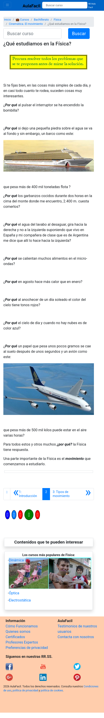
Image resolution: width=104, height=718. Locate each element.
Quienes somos (18, 631)
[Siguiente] (72, 494)
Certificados (15, 637)
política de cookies (52, 690)
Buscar (79, 33)
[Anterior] (26, 494)
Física (57, 19)
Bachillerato (41, 19)
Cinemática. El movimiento (26, 23)
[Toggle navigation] (7, 5)
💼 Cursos (22, 19)
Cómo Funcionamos (22, 626)
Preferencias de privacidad (27, 648)
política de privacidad (25, 690)
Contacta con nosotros (76, 637)
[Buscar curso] (64, 5)
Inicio (7, 19)
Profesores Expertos (22, 642)
